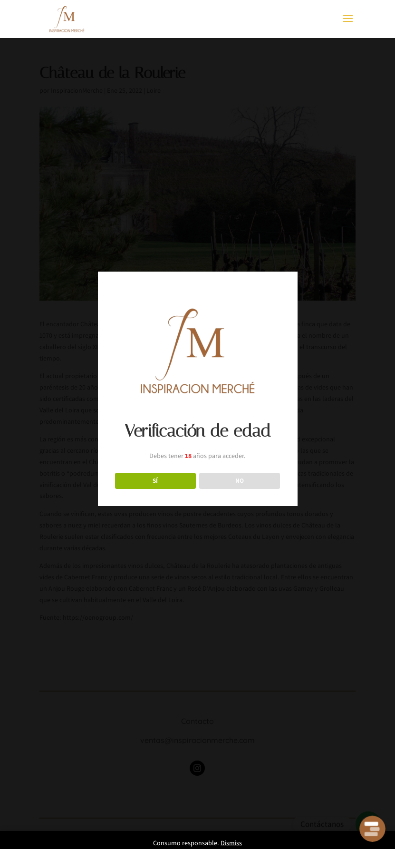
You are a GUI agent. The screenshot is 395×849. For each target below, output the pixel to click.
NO (239, 480)
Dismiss (231, 843)
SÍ (155, 480)
